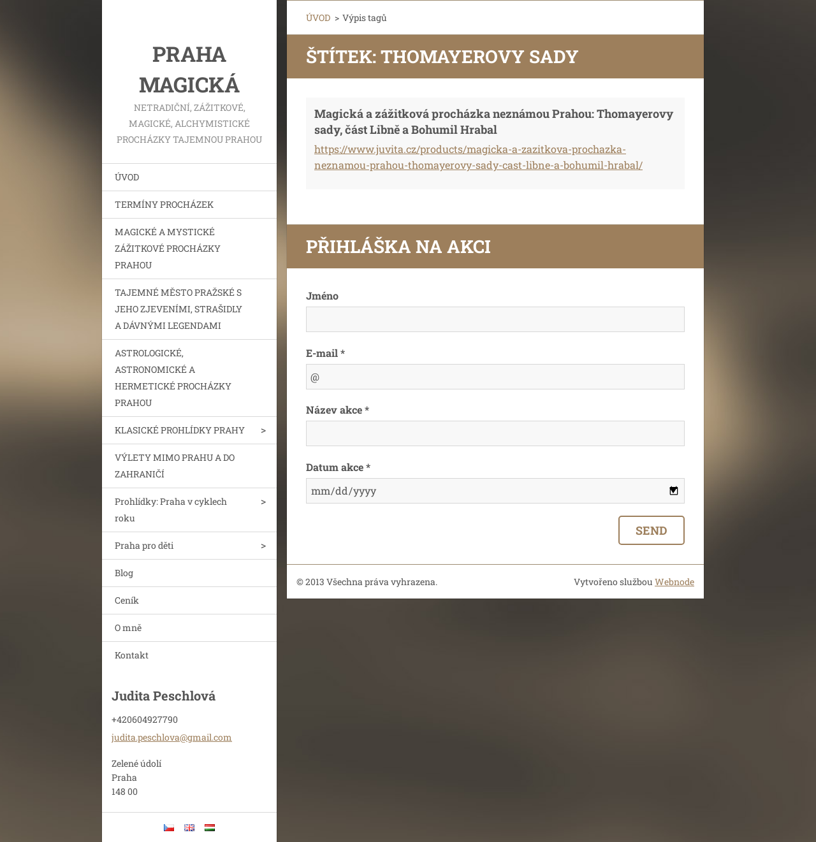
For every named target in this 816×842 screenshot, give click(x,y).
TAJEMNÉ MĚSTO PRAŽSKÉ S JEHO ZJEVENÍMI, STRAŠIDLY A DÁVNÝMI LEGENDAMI (178, 308)
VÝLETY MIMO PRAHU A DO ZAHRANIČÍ (175, 465)
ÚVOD (127, 177)
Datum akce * (338, 467)
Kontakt (132, 655)
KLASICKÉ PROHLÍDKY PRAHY (180, 430)
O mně (128, 627)
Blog (124, 573)
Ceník (127, 600)
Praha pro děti (144, 545)
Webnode (674, 582)
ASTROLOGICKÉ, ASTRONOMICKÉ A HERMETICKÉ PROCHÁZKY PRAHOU (173, 378)
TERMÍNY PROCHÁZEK (164, 204)
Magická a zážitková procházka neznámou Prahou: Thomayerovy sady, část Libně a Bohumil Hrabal (493, 121)
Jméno (322, 295)
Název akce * (337, 409)
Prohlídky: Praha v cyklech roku (171, 509)
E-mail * (325, 352)
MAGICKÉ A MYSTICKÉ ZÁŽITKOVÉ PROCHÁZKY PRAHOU (168, 248)
